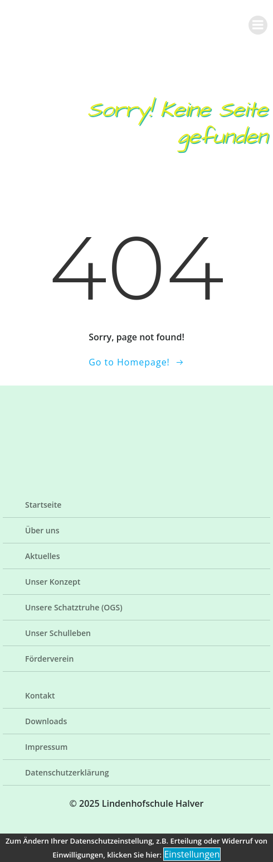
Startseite (43, 504)
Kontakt (40, 695)
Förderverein (49, 658)
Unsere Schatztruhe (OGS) (74, 607)
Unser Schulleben (58, 633)
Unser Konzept (52, 581)
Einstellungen (192, 854)
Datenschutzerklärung (67, 772)
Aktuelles (42, 556)
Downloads (46, 721)
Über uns (42, 530)
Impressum (46, 746)
